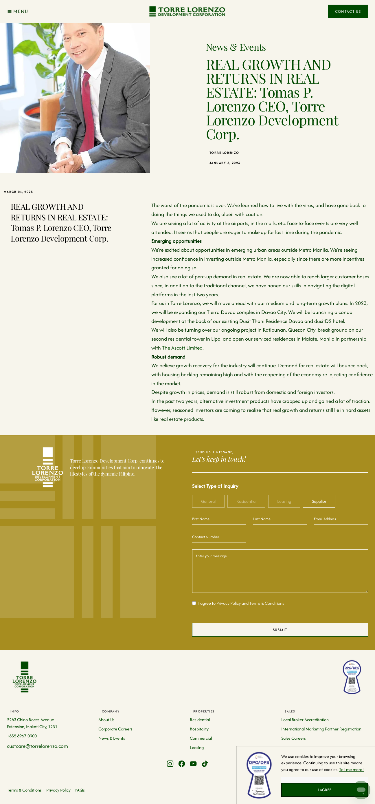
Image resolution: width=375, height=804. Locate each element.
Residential (200, 720)
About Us (106, 720)
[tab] (208, 501)
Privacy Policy (228, 603)
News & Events (111, 738)
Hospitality (199, 729)
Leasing (197, 747)
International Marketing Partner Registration (321, 729)
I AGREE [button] (324, 790)
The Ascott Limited (182, 347)
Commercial (201, 738)
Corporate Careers (115, 729)
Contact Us (348, 11)
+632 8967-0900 (22, 736)
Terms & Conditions (266, 603)
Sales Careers (293, 738)
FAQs (80, 790)
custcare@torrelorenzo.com (37, 746)
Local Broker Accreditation (305, 720)
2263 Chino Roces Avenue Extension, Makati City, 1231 (32, 723)
